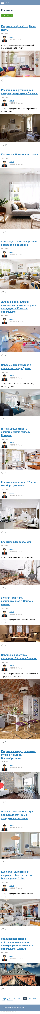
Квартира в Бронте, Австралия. (20, 154)
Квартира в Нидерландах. (16, 542)
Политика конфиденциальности (13, 1007)
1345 (29, 998)
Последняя (10, 1000)
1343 (19, 998)
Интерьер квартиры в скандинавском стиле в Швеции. (15, 432)
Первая (4, 998)
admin (11, 37)
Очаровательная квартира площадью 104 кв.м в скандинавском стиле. (17, 815)
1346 (34, 998)
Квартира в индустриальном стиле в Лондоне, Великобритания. (18, 755)
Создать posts (7, 15)
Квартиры (4, 33)
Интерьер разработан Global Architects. (18, 557)
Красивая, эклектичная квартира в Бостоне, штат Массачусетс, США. (16, 875)
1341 (9, 998)
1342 (14, 998)
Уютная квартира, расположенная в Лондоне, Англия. (17, 601)
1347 (3, 1000)
